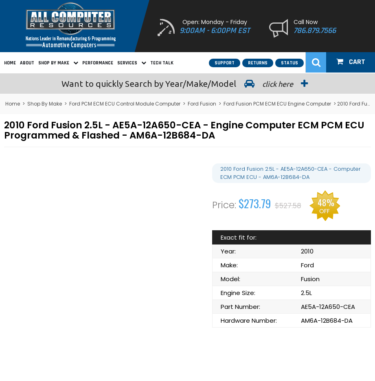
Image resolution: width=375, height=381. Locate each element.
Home (10, 63)
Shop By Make (58, 63)
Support (225, 63)
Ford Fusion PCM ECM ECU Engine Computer (277, 103)
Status (289, 63)
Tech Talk (161, 63)
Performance (97, 63)
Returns (258, 63)
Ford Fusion (202, 103)
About (27, 63)
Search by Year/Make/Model (187, 83)
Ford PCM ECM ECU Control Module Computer (124, 103)
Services (131, 63)
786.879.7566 (315, 30)
